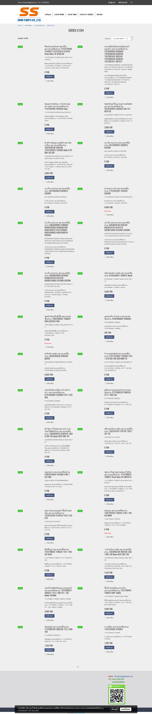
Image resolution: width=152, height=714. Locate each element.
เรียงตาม (108, 39)
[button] (106, 14)
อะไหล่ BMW (59, 14)
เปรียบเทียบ (50, 81)
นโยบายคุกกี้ (35, 710)
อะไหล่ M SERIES (86, 14)
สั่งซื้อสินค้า (49, 77)
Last (78, 667)
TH (132, 2)
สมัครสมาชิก (122, 2)
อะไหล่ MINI (71, 14)
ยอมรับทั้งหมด (125, 709)
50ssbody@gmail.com (123, 676)
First (74, 667)
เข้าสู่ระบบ (111, 2)
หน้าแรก (48, 14)
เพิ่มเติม (100, 14)
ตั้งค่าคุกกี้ (115, 709)
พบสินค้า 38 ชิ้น (23, 38)
